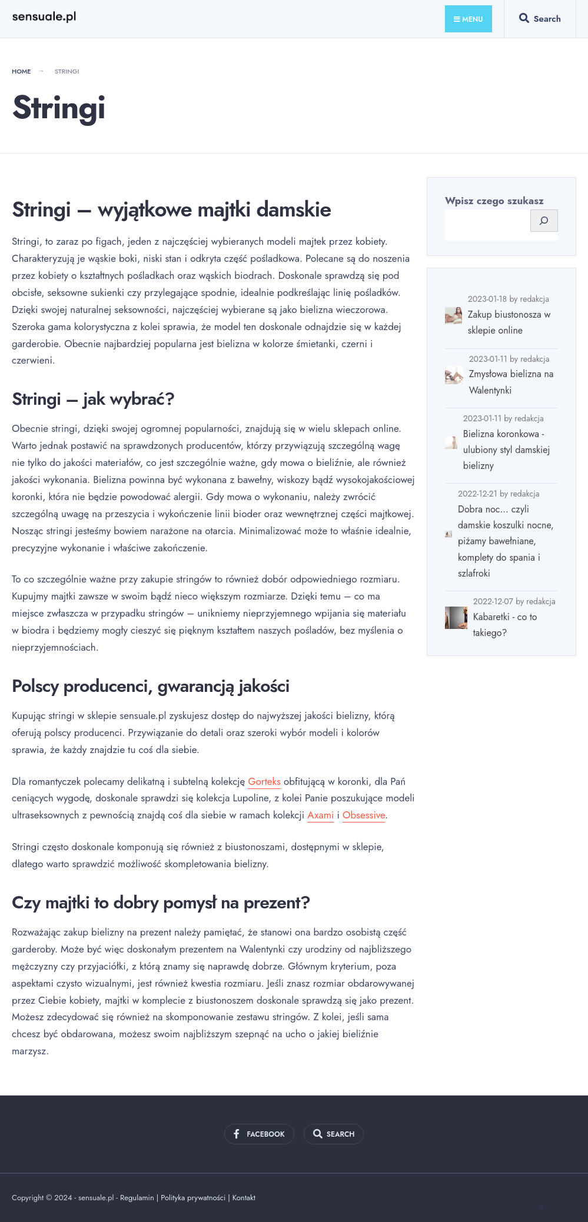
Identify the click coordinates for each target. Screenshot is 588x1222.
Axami (320, 815)
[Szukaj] (544, 220)
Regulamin (137, 1197)
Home (21, 71)
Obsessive (364, 815)
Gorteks (264, 781)
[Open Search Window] (540, 21)
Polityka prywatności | (196, 1197)
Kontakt (243, 1197)
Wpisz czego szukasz (494, 201)
